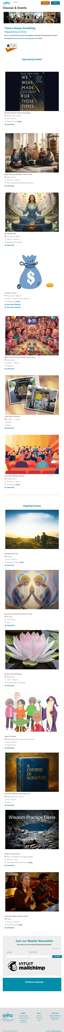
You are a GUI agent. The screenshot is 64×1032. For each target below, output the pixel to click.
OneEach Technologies (56, 1031)
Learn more (10, 124)
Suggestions (23, 1020)
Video (55, 3)
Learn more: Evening (13, 307)
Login (39, 1020)
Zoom (20, 121)
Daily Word (39, 1016)
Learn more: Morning (13, 304)
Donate (45, 3)
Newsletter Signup (23, 1016)
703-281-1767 (54, 1019)
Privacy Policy (23, 1022)
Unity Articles (39, 1018)
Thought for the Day (23, 1018)
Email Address (33, 952)
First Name (9, 952)
